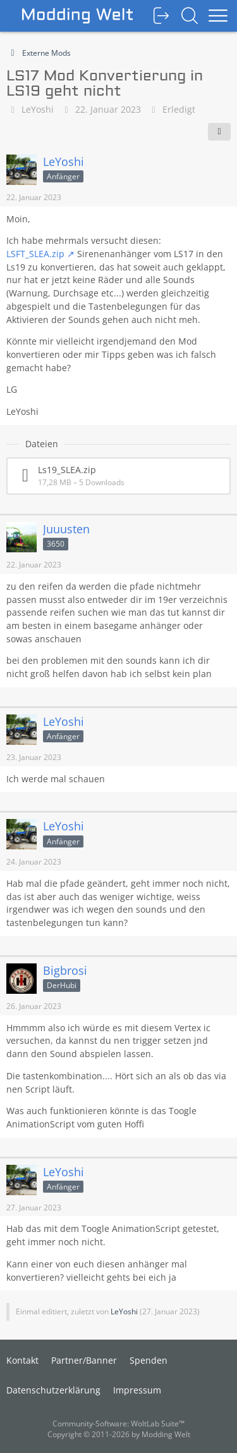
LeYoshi (37, 109)
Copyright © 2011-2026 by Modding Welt (118, 1434)
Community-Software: (118, 1423)
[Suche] (189, 16)
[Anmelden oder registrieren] (161, 16)
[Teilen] (219, 132)
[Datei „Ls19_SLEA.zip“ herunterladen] (118, 476)
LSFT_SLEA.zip (35, 254)
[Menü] (218, 16)
